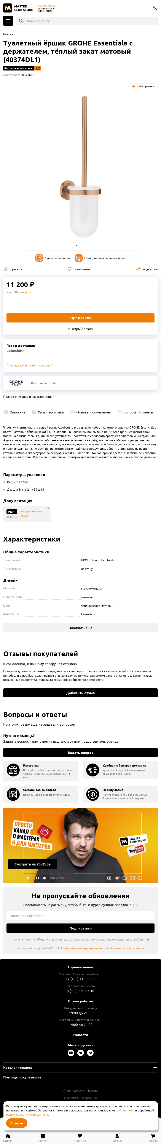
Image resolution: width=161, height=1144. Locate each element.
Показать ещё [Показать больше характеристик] (80, 627)
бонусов (25, 292)
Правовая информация (80, 1098)
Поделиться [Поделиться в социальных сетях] (150, 269)
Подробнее (80, 845)
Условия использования (127, 948)
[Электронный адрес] (80, 915)
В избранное (82, 269)
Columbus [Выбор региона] (146, 8)
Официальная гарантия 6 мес (100, 258)
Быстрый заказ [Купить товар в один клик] (80, 328)
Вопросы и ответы (138, 412)
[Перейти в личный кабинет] (117, 1137)
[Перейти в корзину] (153, 1137)
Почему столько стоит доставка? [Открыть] (29, 365)
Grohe (52, 383)
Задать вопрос (80, 752)
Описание (18, 412)
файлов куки (125, 1110)
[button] (76, 245)
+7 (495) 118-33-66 (80, 979)
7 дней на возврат (52, 258)
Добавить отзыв (80, 692)
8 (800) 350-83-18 (155, 8)
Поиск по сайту (38, 21)
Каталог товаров (17, 1067)
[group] (40, 771)
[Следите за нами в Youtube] (71, 1053)
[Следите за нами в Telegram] (90, 1053)
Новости (80, 1034)
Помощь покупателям (22, 1077)
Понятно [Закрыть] (16, 1123)
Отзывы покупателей (93, 412)
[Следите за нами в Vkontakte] (80, 1053)
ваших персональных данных (27, 1114)
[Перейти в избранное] (80, 1137)
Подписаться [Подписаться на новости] (80, 928)
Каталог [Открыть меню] (8, 21)
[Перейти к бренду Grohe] (16, 383)
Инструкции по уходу (31, 513)
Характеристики (51, 412)
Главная (8, 34)
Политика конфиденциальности (83, 948)
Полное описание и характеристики (28, 396)
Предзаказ (80, 317)
